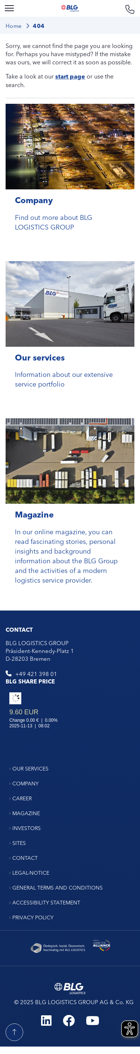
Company (34, 199)
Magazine (34, 514)
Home (14, 25)
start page (70, 76)
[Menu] (9, 8)
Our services (40, 357)
